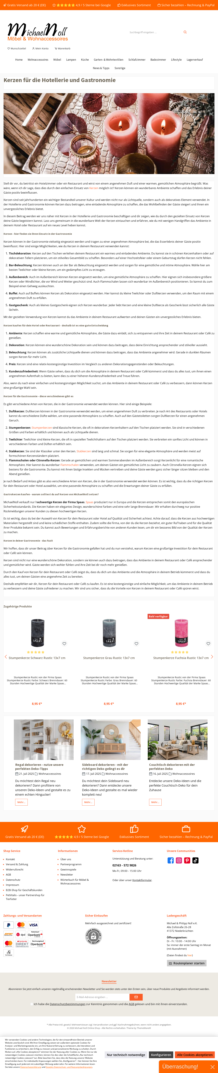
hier (189, 955)
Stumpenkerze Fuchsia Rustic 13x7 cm (181, 658)
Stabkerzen (84, 451)
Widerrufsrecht (14, 869)
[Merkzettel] (16, 48)
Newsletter (66, 874)
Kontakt (10, 859)
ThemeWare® (144, 1028)
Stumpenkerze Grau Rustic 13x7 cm (109, 658)
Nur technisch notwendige (126, 1055)
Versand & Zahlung (17, 864)
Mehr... (21, 802)
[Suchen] (185, 32)
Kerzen (93, 188)
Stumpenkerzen (42, 428)
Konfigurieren (161, 1055)
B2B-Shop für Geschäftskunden (24, 890)
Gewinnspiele (68, 869)
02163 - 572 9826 (124, 865)
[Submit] (136, 997)
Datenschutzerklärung (30, 1067)
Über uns (65, 859)
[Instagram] (179, 860)
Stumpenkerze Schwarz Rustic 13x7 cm (37, 658)
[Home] (19, 59)
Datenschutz (13, 879)
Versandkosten (100, 1024)
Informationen (68, 851)
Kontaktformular (142, 880)
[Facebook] (170, 860)
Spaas (89, 502)
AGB (8, 874)
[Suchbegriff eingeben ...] (143, 32)
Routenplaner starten (186, 963)
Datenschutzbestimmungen (67, 1004)
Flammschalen (69, 465)
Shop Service (11, 851)
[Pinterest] (187, 860)
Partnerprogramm (71, 864)
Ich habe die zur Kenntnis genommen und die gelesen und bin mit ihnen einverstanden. (111, 1004)
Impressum (12, 884)
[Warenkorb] (61, 48)
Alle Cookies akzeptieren (195, 1055)
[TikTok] (195, 860)
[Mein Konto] (40, 48)
